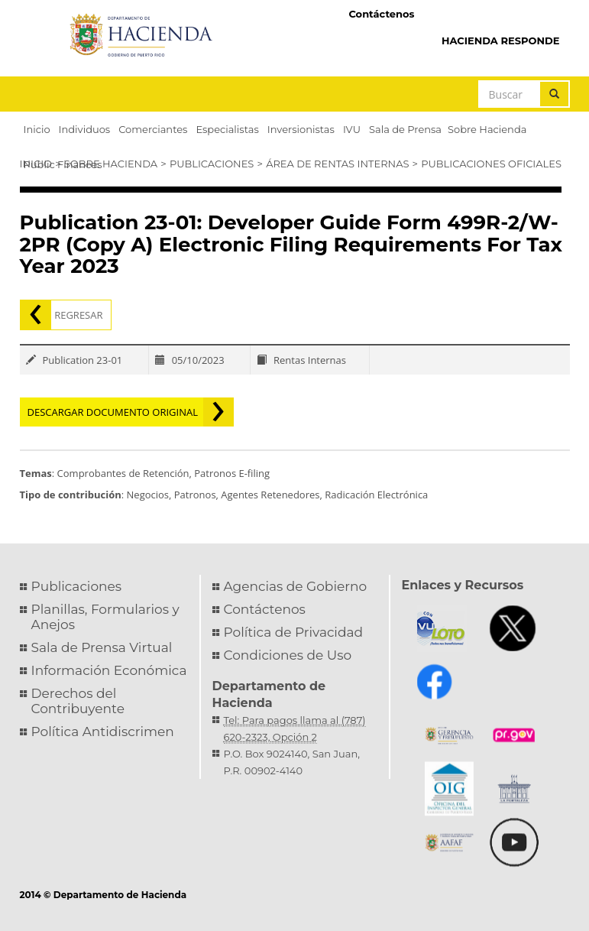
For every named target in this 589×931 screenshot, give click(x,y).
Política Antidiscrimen (102, 731)
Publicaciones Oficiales (491, 163)
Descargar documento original (113, 412)
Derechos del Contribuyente (78, 701)
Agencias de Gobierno (295, 586)
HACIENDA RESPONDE (501, 40)
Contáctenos (381, 14)
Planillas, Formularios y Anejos (105, 617)
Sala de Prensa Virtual (102, 647)
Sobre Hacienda (110, 163)
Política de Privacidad (294, 632)
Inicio (36, 163)
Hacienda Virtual (497, 13)
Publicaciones (212, 163)
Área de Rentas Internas (337, 163)
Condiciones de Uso (288, 655)
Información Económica (109, 670)
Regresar (78, 315)
